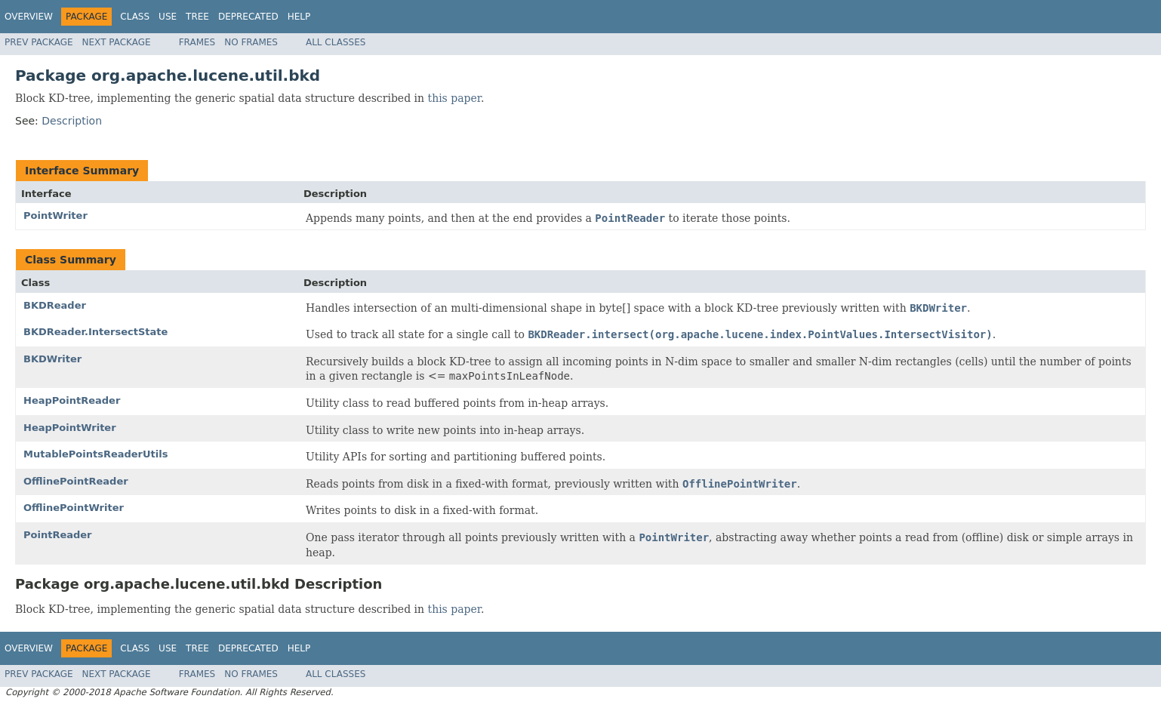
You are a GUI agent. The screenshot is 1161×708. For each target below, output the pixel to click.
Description (72, 121)
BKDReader (54, 305)
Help (299, 16)
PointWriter (55, 215)
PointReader (57, 534)
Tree (197, 16)
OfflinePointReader (75, 481)
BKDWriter (52, 359)
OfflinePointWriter (73, 507)
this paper (454, 98)
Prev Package (39, 42)
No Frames (251, 42)
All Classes (335, 42)
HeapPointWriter (69, 427)
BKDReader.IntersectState (95, 331)
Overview (29, 16)
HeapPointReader (71, 400)
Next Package (116, 42)
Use (168, 16)
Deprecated (248, 16)
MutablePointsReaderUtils (95, 454)
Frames (197, 42)
